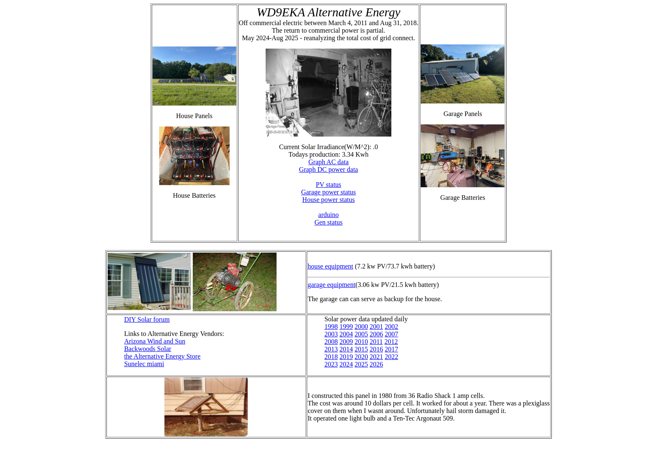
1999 (346, 326)
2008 (331, 341)
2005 (361, 334)
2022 (391, 356)
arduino (328, 214)
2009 (346, 341)
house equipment (330, 266)
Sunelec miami (144, 363)
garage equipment (331, 284)
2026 (376, 364)
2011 (376, 341)
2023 (331, 364)
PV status (328, 184)
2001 (376, 326)
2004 (346, 334)
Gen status (328, 222)
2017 (391, 349)
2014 (346, 349)
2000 (361, 326)
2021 (376, 356)
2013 (331, 349)
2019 (346, 356)
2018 (331, 356)
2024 (346, 364)
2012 (391, 341)
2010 (361, 341)
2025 (361, 364)
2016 (376, 349)
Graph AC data (328, 161)
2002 (391, 326)
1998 (331, 326)
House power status (328, 199)
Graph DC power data (328, 169)
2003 (331, 334)
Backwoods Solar (147, 348)
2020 (361, 356)
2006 (376, 334)
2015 (361, 349)
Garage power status (328, 192)
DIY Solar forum (147, 319)
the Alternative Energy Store (162, 356)
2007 (391, 334)
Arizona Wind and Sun (154, 341)
